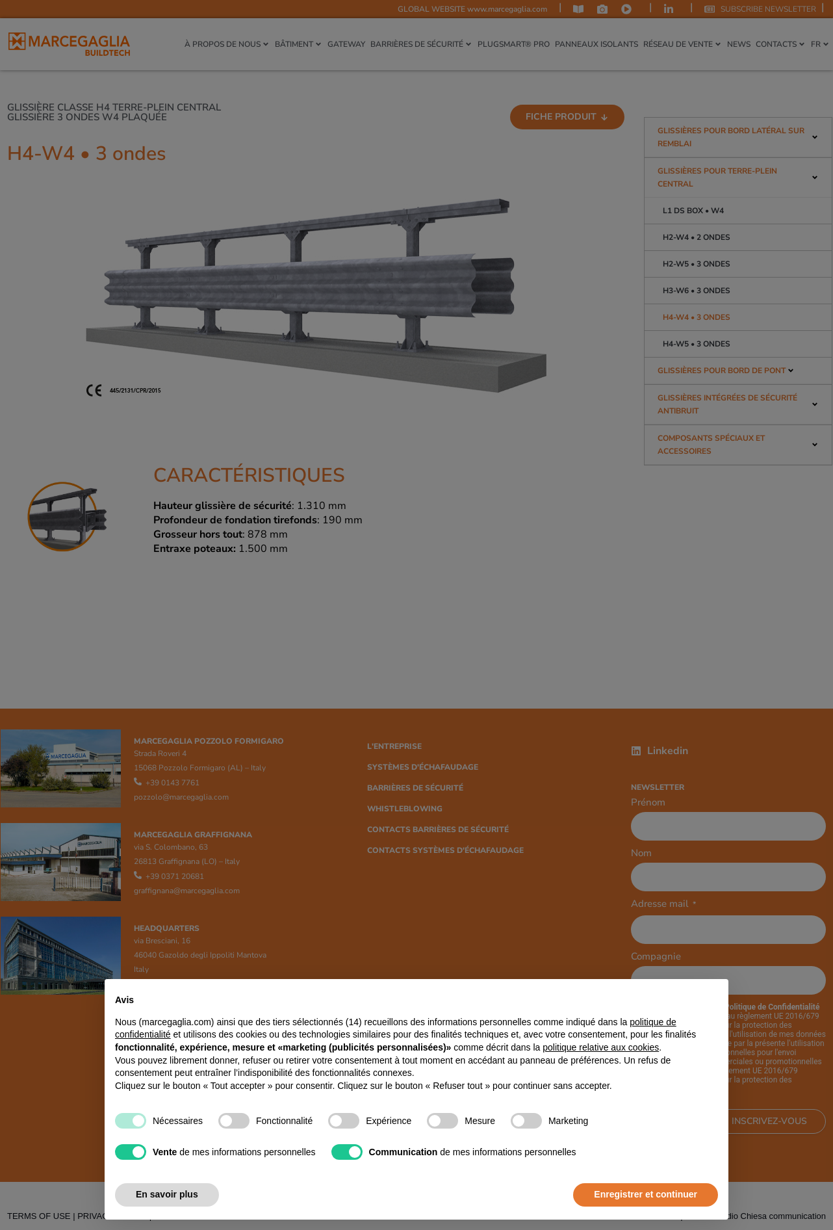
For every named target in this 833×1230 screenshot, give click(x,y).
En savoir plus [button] (167, 1194)
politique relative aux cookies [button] (601, 1047)
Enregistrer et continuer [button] (645, 1194)
